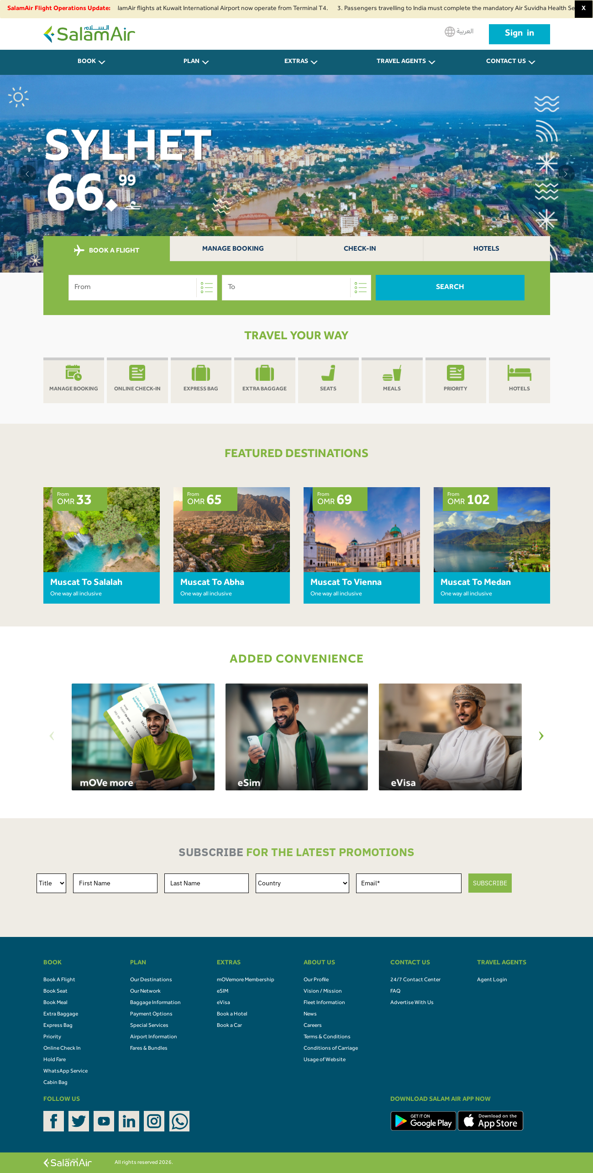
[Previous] (52, 737)
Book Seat (55, 991)
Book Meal (55, 1003)
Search (450, 287)
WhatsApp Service (65, 1071)
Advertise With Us (412, 1003)
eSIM (222, 991)
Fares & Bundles (149, 1049)
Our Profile (316, 980)
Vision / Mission (323, 991)
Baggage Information (155, 1003)
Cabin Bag (55, 1083)
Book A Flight (59, 980)
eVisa (223, 1003)
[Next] (541, 737)
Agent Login (492, 980)
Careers (313, 1026)
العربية (459, 31)
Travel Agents (401, 62)
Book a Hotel (232, 1014)
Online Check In (62, 1049)
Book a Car (229, 1026)
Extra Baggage (60, 1014)
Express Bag (58, 1026)
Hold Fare (54, 1060)
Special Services (149, 1026)
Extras (296, 62)
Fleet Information (324, 1003)
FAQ (395, 991)
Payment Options (151, 1014)
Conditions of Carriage (331, 1049)
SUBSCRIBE (490, 883)
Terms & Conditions (327, 1037)
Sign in (519, 34)
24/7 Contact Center (415, 980)
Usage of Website (325, 1060)
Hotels (486, 249)
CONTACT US (506, 62)
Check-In (360, 249)
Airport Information (153, 1037)
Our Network (145, 991)
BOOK (87, 62)
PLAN (191, 62)
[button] (27, 174)
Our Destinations (151, 980)
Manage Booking (233, 249)
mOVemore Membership (245, 980)
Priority (52, 1037)
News (310, 1014)
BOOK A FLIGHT (106, 251)
